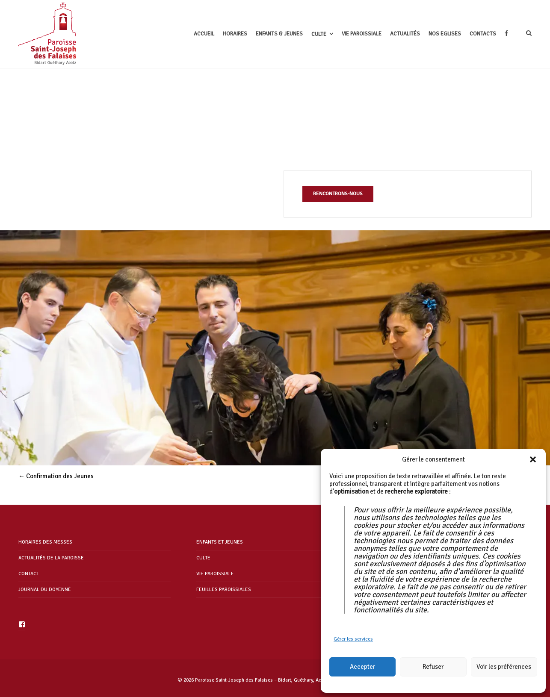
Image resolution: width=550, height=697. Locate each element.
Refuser (433, 667)
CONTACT (28, 574)
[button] (533, 459)
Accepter (362, 667)
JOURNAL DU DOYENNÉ (44, 589)
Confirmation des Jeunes (56, 476)
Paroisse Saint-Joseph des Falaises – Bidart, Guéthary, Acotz (261, 680)
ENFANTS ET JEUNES (219, 542)
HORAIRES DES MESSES (45, 542)
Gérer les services (353, 639)
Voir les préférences (503, 667)
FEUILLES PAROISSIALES (223, 589)
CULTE (203, 558)
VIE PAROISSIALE (215, 574)
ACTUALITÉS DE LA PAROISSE (51, 558)
